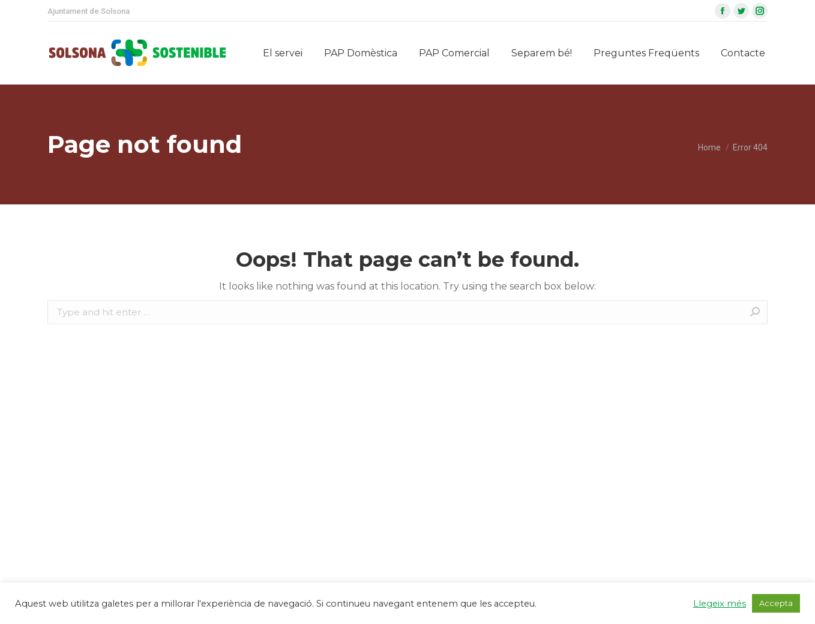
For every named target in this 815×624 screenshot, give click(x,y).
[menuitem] (282, 53)
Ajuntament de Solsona (88, 11)
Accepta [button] (776, 603)
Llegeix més (719, 603)
